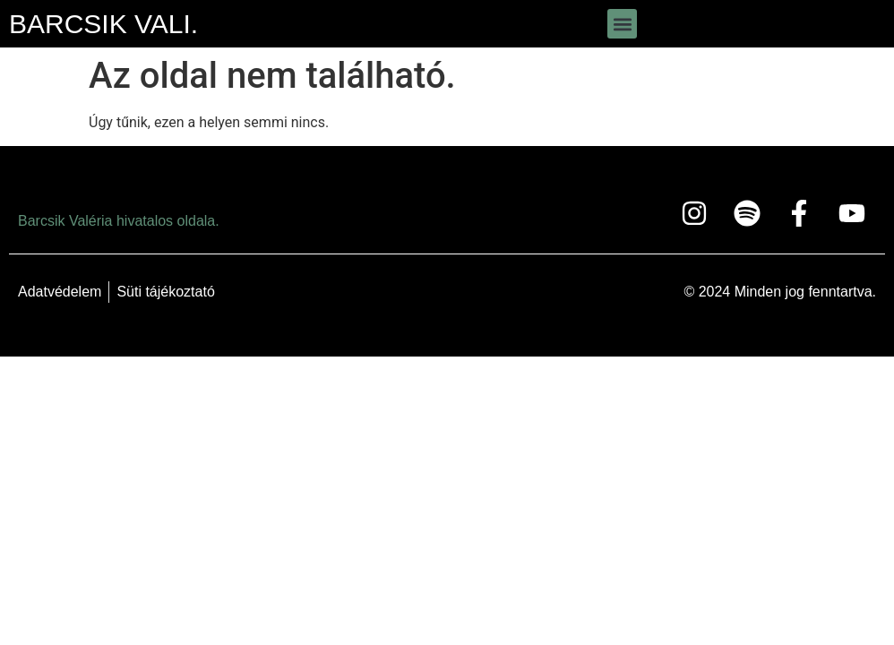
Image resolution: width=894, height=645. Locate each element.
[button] (622, 24)
